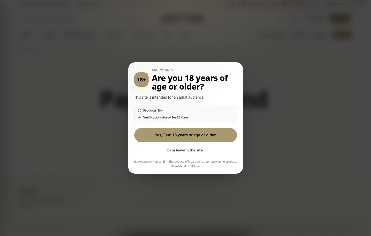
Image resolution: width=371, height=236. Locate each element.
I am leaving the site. (185, 150)
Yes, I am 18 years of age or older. (185, 135)
